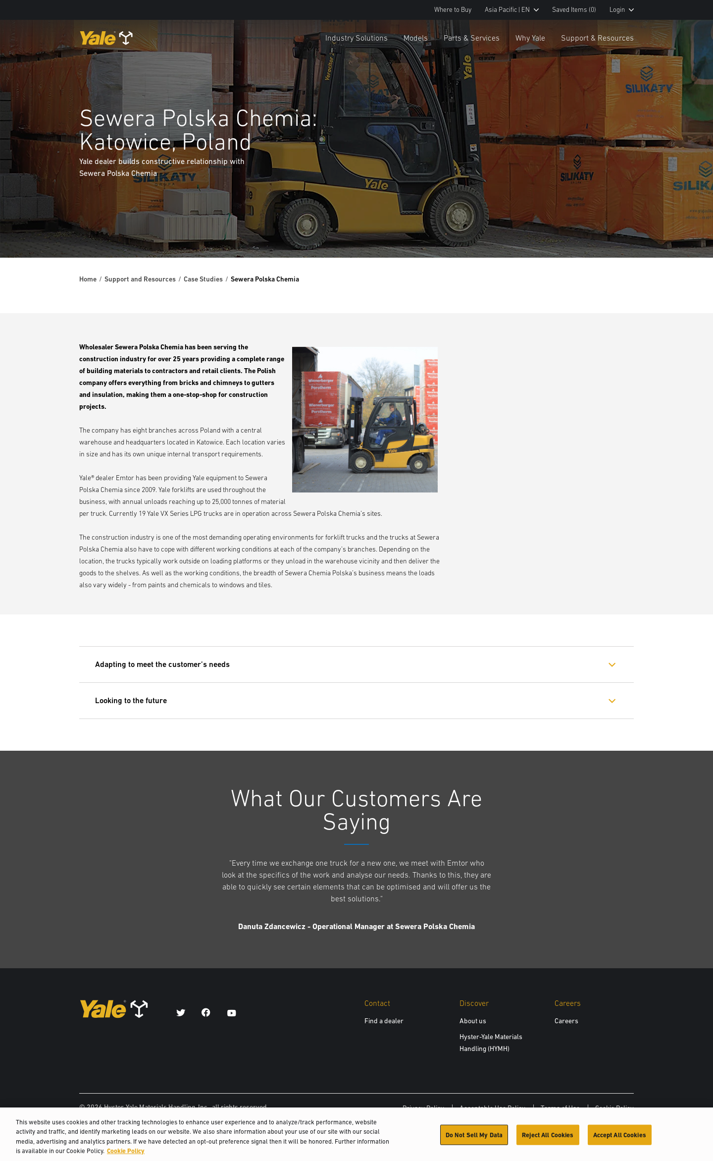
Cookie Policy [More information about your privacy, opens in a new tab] (126, 1157)
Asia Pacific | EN (512, 9)
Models (416, 37)
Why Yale (530, 37)
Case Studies (203, 279)
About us (472, 1021)
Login (622, 9)
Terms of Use (560, 1108)
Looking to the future (131, 700)
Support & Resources (597, 37)
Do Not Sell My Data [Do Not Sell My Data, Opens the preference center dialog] (474, 1140)
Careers (566, 1021)
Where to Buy (452, 9)
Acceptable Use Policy (492, 1108)
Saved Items (574, 9)
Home (88, 279)
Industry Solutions (356, 37)
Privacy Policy (423, 1108)
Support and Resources (140, 279)
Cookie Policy (614, 1108)
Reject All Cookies (547, 1140)
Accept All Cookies (619, 1140)
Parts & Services (472, 37)
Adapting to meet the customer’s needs (162, 664)
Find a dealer (384, 1021)
